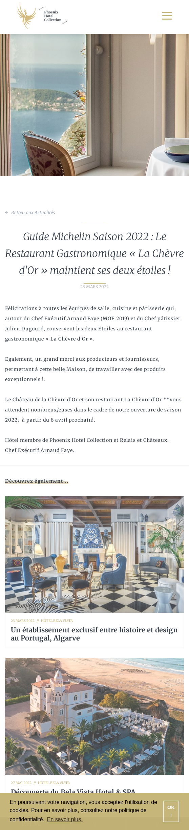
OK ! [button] (171, 811)
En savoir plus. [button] (65, 819)
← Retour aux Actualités (30, 213)
